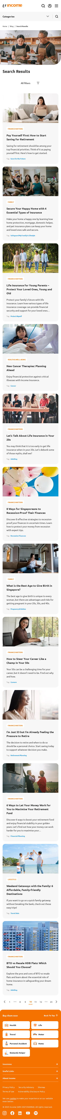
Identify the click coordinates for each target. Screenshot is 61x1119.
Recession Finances (18, 535)
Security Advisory (26, 1087)
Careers (14, 682)
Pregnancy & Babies (18, 609)
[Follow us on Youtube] (28, 1113)
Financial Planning (18, 836)
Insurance (7, 1064)
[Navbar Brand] (12, 6)
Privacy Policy (9, 1087)
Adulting (14, 459)
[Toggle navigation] (56, 6)
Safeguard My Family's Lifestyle (23, 235)
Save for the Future (18, 158)
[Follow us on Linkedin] (20, 1113)
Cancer (13, 385)
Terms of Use (8, 1091)
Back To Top (51, 1015)
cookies (13, 1098)
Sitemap (41, 1087)
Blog (12, 26)
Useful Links (8, 1071)
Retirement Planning (19, 755)
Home (5, 26)
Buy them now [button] (10, 1015)
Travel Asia (15, 913)
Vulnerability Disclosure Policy (31, 1091)
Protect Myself (16, 316)
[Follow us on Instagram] (5, 1113)
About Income (9, 1078)
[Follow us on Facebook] (12, 1113)
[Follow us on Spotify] (36, 1113)
